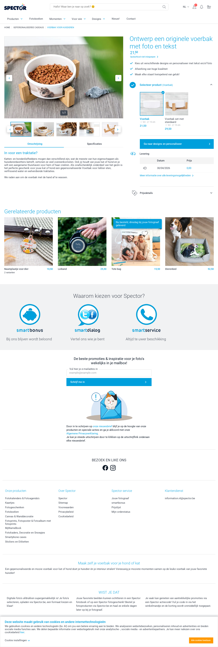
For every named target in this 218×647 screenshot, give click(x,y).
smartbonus (118, 502)
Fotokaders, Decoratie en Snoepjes (25, 532)
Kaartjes (9, 502)
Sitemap (63, 502)
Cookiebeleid (65, 516)
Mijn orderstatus (121, 511)
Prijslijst (116, 507)
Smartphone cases (15, 537)
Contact (131, 18)
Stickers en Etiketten (17, 541)
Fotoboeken (36, 18)
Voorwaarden (66, 507)
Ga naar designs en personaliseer (163, 143)
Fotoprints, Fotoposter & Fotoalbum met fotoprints (28, 522)
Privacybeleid (65, 511)
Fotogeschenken (14, 507)
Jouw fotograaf (120, 498)
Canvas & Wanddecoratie (19, 516)
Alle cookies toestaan (201, 640)
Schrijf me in (77, 381)
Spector (62, 498)
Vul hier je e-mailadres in (83, 369)
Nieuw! (116, 18)
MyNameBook (13, 528)
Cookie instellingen (17, 640)
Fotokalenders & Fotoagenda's (22, 498)
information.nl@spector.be (180, 498)
